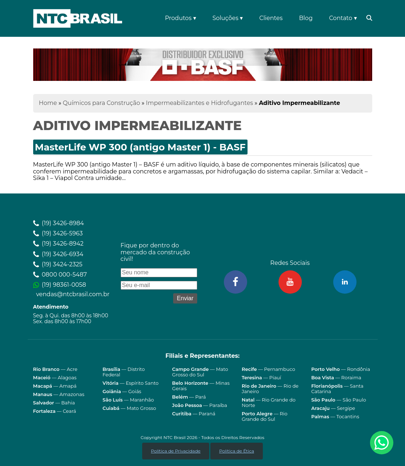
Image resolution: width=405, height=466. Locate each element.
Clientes (271, 18)
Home (48, 102)
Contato (343, 18)
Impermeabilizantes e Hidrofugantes (199, 102)
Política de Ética (236, 451)
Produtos (180, 18)
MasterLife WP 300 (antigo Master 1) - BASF (140, 147)
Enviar (185, 298)
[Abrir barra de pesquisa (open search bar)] (368, 18)
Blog (305, 18)
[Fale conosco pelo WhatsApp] (381, 442)
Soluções (228, 18)
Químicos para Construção (101, 102)
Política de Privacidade (175, 451)
